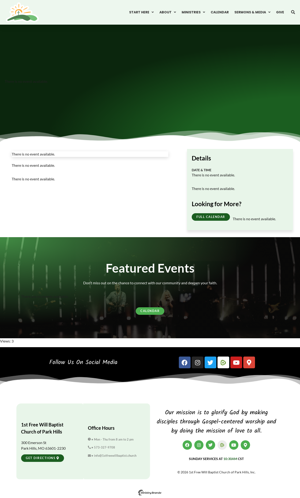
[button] (293, 12)
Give (280, 12)
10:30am (230, 459)
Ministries (193, 12)
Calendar (220, 12)
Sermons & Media (252, 12)
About (167, 12)
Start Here (141, 12)
